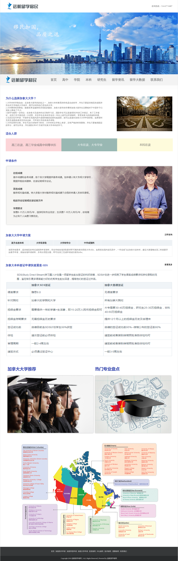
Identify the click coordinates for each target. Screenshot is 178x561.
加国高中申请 (61, 551)
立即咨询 (168, 235)
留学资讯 (118, 79)
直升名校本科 (17, 243)
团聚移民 (115, 551)
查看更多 (168, 265)
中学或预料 (89, 243)
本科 (89, 79)
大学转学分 (65, 243)
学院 (77, 79)
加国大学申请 (83, 551)
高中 (65, 79)
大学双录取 (41, 243)
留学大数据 (137, 79)
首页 (54, 79)
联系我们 (157, 79)
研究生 (101, 79)
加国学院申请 (72, 551)
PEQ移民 (100, 551)
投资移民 (92, 551)
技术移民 (108, 551)
